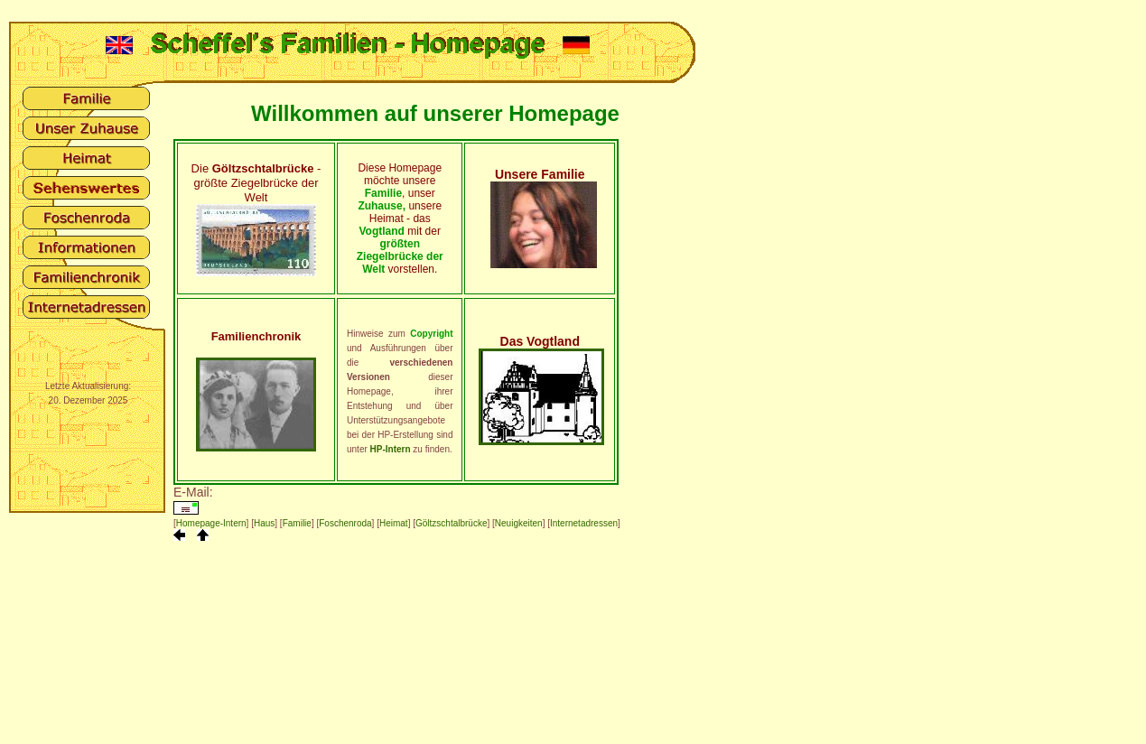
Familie (297, 523)
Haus (264, 523)
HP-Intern (390, 449)
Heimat (393, 523)
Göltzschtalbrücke (451, 523)
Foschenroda (345, 523)
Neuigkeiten (519, 523)
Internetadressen (584, 523)
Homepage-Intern (211, 523)
